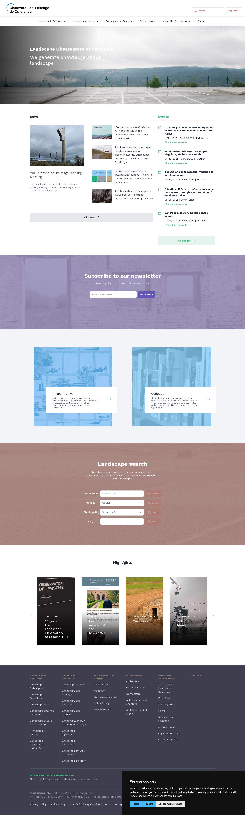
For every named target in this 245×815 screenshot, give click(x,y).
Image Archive (102, 709)
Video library (101, 703)
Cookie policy (57, 804)
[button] (32, 615)
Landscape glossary (74, 760)
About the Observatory (166, 677)
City (90, 521)
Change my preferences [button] (170, 804)
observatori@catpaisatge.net (110, 796)
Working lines (166, 704)
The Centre (101, 684)
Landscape (91, 493)
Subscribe (146, 294)
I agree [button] (135, 804)
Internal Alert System (115, 804)
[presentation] (122, 306)
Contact (195, 675)
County (90, 502)
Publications (134, 675)
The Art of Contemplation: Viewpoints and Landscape (189, 173)
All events (187, 240)
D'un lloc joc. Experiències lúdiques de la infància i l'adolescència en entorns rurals (189, 130)
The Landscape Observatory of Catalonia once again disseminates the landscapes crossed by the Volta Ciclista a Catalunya (133, 155)
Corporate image (168, 739)
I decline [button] (149, 804)
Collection (100, 690)
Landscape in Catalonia (38, 677)
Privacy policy (38, 804)
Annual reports (167, 727)
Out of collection (136, 687)
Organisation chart (169, 733)
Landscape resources (69, 677)
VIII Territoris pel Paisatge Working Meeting (56, 175)
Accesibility (75, 804)
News (161, 710)
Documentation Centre (104, 677)
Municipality (91, 512)
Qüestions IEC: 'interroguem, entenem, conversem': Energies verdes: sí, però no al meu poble (189, 192)
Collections (133, 681)
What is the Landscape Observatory (165, 688)
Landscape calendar (74, 684)
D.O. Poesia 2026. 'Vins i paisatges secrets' (186, 214)
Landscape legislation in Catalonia (37, 744)
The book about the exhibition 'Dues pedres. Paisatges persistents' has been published (134, 194)
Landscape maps (40, 704)
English (233, 10)
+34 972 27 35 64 (80, 796)
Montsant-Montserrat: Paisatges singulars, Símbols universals (186, 153)
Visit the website (178, 142)
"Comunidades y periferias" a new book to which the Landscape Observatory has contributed (132, 133)
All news (92, 217)
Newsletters (133, 693)
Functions (164, 698)
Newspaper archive (105, 696)
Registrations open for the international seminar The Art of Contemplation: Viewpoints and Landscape (134, 176)
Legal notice (92, 804)
